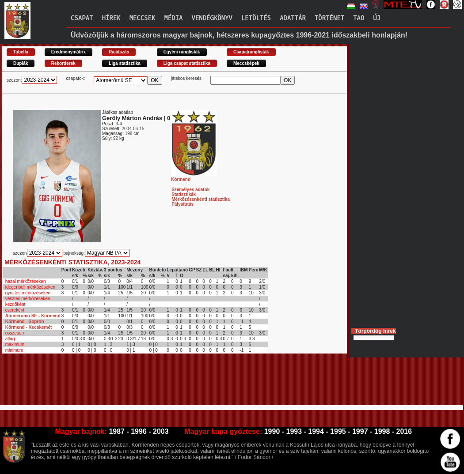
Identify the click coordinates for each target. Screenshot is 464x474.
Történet (329, 18)
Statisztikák (183, 194)
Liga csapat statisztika (187, 63)
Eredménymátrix (68, 51)
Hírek (111, 18)
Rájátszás (119, 51)
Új (376, 18)
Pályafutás (182, 204)
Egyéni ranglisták (182, 51)
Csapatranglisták (251, 51)
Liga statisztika (125, 63)
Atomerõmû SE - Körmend (33, 315)
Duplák (20, 63)
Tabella (20, 51)
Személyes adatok (190, 189)
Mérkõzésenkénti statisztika (200, 199)
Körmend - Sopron (24, 321)
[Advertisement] (163, 383)
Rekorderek (63, 63)
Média (173, 18)
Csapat (82, 18)
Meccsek (142, 18)
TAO (358, 18)
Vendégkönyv (211, 18)
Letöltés (256, 18)
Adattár (293, 18)
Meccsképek (246, 63)
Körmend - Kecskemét (28, 327)
